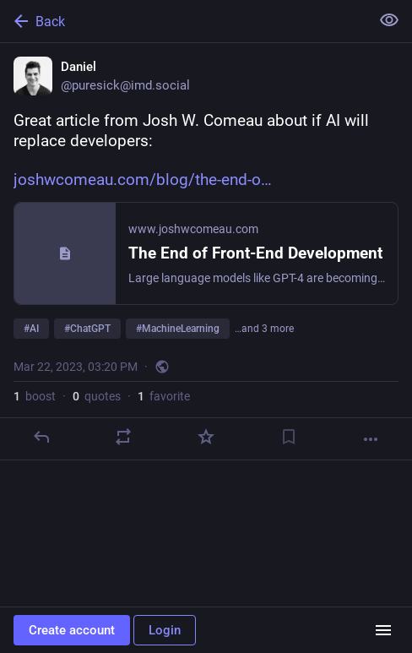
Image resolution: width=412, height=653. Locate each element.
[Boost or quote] (123, 437)
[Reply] (41, 437)
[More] (370, 439)
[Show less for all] (389, 20)
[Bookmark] (289, 437)
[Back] (183, 21)
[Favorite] (206, 437)
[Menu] (383, 630)
